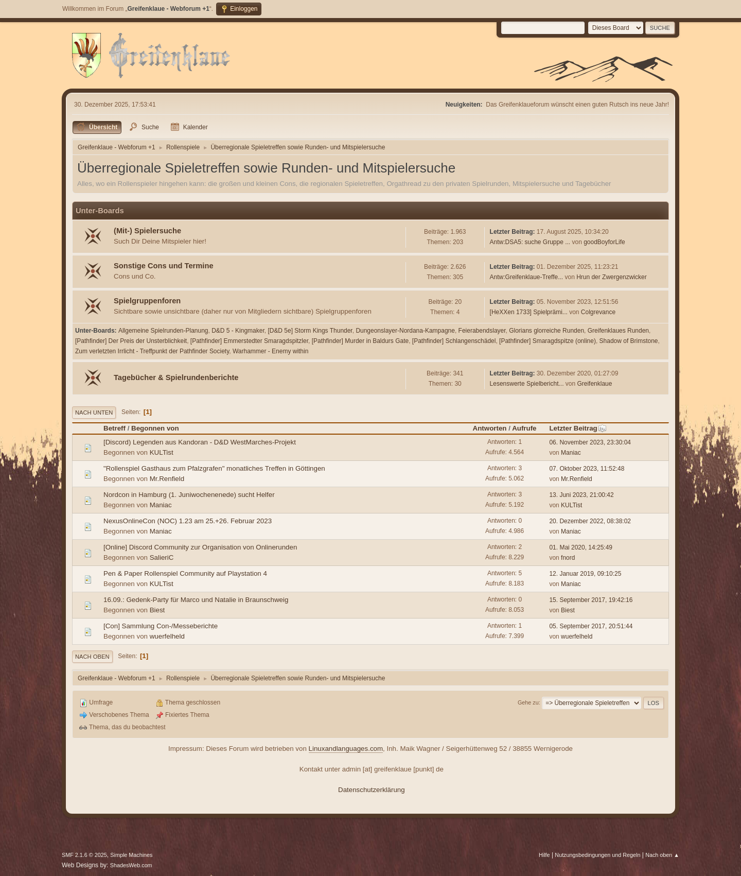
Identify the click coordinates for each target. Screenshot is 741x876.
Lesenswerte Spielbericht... (527, 383)
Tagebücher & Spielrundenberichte (176, 377)
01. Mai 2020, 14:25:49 (580, 547)
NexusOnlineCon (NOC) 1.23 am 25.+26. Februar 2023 (187, 521)
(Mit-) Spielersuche (147, 231)
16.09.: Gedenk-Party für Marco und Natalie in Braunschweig (195, 600)
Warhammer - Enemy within (270, 351)
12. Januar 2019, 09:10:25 (585, 573)
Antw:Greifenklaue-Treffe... (526, 277)
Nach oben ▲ (662, 855)
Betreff (114, 428)
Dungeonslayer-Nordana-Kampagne (405, 330)
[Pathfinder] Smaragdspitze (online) (547, 341)
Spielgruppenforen (147, 301)
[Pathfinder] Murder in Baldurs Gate (360, 341)
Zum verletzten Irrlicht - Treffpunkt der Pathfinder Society (152, 351)
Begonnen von (155, 428)
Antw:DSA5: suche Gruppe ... (530, 242)
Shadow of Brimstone (628, 341)
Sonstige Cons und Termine (164, 266)
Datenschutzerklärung (371, 790)
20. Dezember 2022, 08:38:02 (590, 521)
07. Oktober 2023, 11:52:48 (586, 468)
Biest (157, 610)
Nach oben (92, 657)
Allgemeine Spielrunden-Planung (163, 330)
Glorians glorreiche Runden (546, 330)
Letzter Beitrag (577, 428)
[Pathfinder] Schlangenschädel (454, 341)
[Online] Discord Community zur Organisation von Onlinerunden (200, 547)
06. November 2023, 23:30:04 (590, 442)
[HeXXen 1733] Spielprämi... (529, 312)
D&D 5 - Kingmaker (237, 330)
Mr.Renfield (167, 479)
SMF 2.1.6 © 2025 (84, 855)
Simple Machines (131, 855)
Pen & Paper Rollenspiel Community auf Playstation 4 (185, 573)
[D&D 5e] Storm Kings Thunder (310, 330)
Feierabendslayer (482, 330)
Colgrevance (598, 312)
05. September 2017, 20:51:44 (590, 626)
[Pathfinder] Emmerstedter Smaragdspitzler (249, 341)
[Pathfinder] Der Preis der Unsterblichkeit (131, 341)
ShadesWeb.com (131, 865)
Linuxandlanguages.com (346, 748)
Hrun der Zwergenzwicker (611, 277)
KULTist (161, 452)
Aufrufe (524, 428)
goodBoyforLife (604, 242)
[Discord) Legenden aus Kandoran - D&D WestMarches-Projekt (199, 442)
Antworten (490, 428)
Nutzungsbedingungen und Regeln (597, 855)
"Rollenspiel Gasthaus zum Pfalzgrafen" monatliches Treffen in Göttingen (214, 468)
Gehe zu (528, 702)
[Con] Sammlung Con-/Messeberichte (160, 626)
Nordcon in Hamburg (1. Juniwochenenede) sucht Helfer (189, 495)
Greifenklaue (594, 383)
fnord (568, 557)
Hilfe (544, 855)
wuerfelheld (167, 636)
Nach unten (94, 412)
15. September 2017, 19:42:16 (590, 600)
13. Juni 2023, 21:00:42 (581, 495)
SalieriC (162, 557)
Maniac (571, 452)
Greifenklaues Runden (618, 330)
